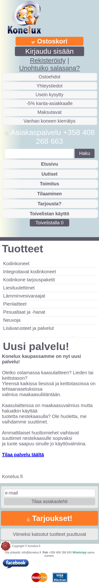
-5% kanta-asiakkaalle (49, 103)
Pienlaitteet (14, 304)
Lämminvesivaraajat (24, 295)
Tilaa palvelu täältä (23, 454)
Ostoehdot (49, 76)
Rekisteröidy (47, 60)
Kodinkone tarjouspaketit (29, 279)
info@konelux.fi (31, 552)
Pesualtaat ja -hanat (24, 312)
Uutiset (50, 174)
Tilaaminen (49, 193)
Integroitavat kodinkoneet (29, 271)
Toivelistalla (49, 222)
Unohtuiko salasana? (49, 68)
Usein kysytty (50, 94)
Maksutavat (49, 112)
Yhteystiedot (49, 85)
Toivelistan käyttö (49, 213)
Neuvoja (11, 320)
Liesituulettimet (18, 287)
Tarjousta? (49, 203)
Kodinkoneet (16, 263)
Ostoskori (49, 41)
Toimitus (49, 183)
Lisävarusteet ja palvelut (28, 328)
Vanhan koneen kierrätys (50, 121)
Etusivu (49, 164)
